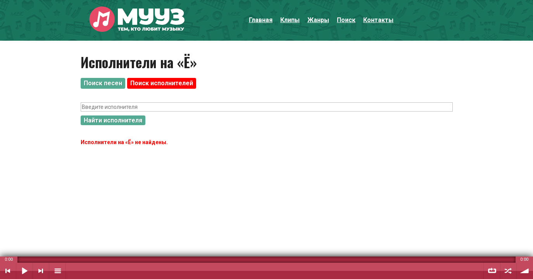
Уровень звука (525, 271)
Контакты (378, 20)
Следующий (41, 271)
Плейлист (57, 271)
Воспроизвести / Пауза (24, 271)
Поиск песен (103, 83)
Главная (261, 20)
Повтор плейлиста (492, 271)
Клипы (290, 20)
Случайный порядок (508, 271)
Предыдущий (8, 271)
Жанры (318, 20)
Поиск (346, 20)
